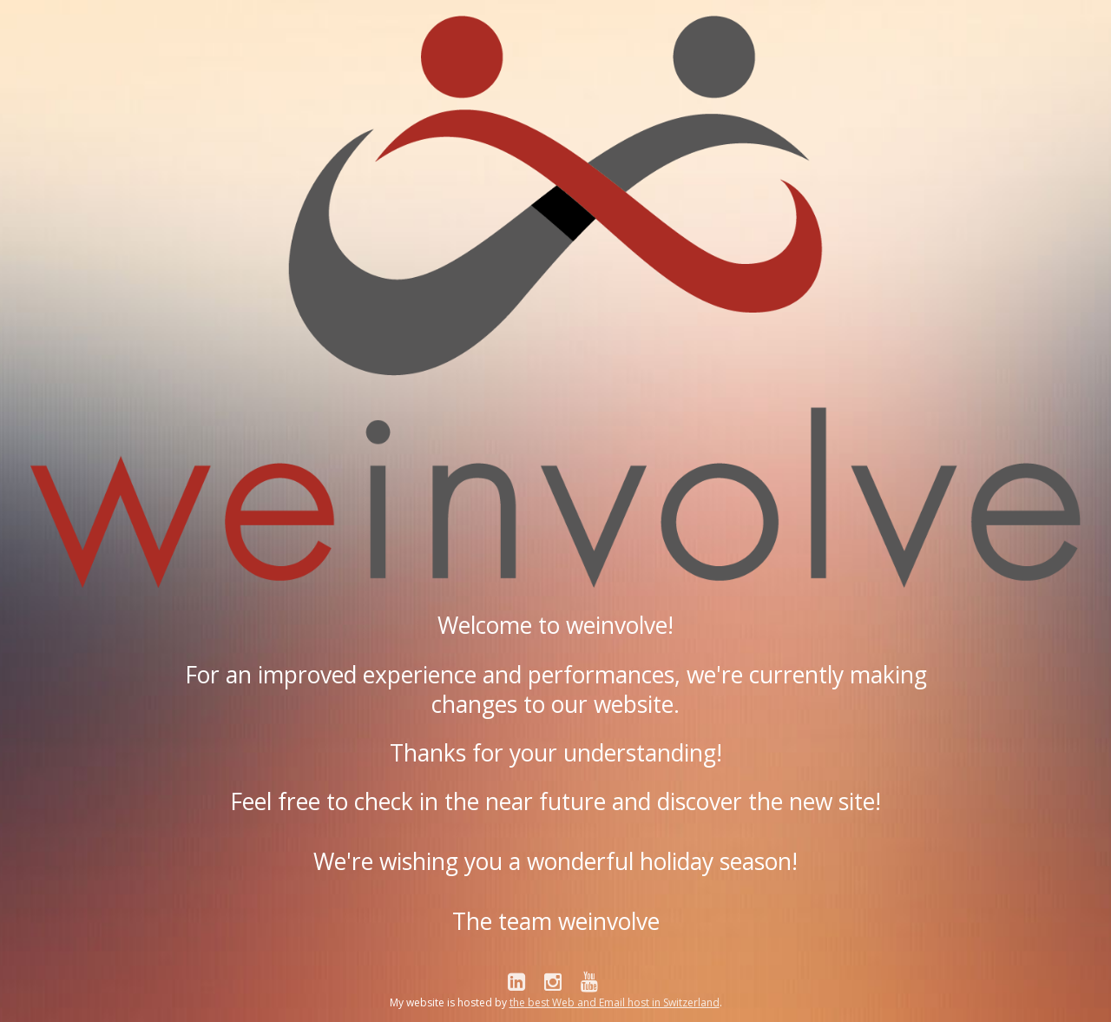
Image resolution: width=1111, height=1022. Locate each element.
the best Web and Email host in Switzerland (614, 1002)
